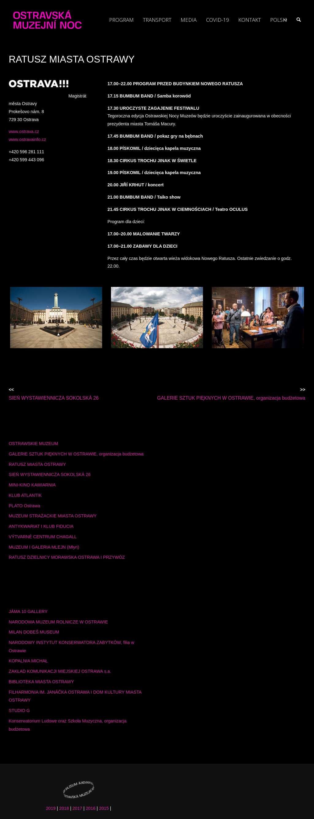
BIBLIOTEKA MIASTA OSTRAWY (41, 681)
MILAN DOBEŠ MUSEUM (34, 632)
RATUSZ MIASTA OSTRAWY (37, 464)
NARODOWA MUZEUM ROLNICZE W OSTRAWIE (58, 621)
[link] (298, 20)
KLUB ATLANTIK (25, 495)
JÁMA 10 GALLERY (28, 611)
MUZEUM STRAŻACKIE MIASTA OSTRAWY (53, 515)
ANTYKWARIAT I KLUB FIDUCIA (41, 526)
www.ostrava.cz (24, 131)
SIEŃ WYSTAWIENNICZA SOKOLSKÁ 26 (50, 474)
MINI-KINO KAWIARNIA (32, 484)
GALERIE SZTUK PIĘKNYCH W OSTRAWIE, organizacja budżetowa (76, 453)
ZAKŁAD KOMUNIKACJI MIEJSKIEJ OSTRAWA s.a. (60, 671)
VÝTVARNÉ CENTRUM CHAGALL (43, 536)
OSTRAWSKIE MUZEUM (33, 443)
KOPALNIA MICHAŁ (28, 660)
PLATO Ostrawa (24, 505)
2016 (91, 808)
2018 (64, 808)
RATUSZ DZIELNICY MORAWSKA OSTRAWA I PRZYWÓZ (67, 557)
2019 (51, 808)
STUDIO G (19, 710)
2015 (104, 808)
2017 (77, 808)
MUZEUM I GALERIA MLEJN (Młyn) (44, 547)
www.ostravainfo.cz (27, 139)
